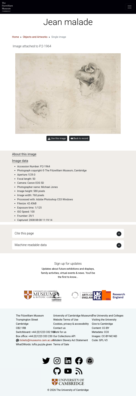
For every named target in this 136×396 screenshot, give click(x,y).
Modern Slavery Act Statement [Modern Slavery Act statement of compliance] (70, 340)
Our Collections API (64, 336)
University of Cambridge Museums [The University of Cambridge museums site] (73, 315)
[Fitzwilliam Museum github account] (57, 370)
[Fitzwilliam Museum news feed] (79, 370)
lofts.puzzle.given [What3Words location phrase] (42, 344)
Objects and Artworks (35, 36)
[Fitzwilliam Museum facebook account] (68, 360)
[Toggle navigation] (129, 7)
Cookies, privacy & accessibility (71, 323)
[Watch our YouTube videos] (68, 370)
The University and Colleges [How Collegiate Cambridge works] (107, 315)
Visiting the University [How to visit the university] (104, 319)
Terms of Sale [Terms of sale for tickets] (61, 344)
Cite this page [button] (24, 233)
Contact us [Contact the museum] (59, 328)
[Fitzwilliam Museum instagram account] (57, 360)
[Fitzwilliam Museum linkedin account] (79, 360)
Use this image (57, 138)
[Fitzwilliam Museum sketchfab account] (90, 360)
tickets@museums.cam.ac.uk (37, 340)
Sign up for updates (68, 264)
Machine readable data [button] (31, 245)
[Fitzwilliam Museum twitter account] (46, 360)
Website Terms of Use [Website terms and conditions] (65, 319)
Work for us (59, 332)
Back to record (79, 138)
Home (15, 36)
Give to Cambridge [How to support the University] (102, 323)
